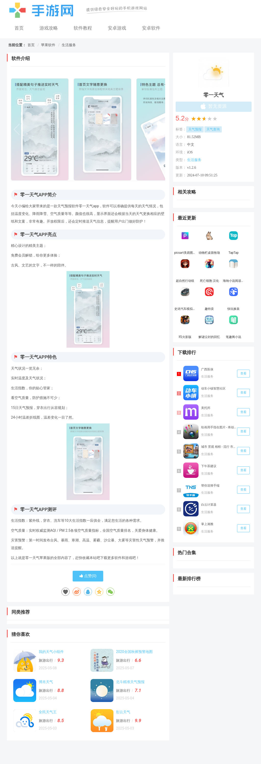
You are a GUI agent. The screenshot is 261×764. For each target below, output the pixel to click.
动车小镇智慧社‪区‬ (213, 388)
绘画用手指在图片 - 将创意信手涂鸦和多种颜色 (218, 427)
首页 (19, 28)
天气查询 (213, 129)
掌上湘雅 (207, 524)
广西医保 (207, 369)
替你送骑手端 (210, 485)
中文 (190, 145)
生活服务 (69, 45)
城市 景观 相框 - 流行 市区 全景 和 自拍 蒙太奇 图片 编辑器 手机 (218, 446)
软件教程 (83, 28)
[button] (159, 129)
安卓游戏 (117, 28)
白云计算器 (208, 504)
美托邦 (205, 408)
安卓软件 (151, 28)
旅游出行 (46, 660)
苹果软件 (48, 45)
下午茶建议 (208, 466)
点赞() (88, 576)
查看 (243, 373)
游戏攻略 (49, 28)
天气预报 (195, 129)
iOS (190, 152)
